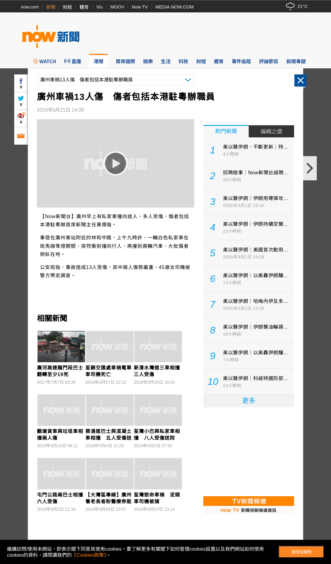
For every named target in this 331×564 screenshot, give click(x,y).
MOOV (117, 6)
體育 (84, 7)
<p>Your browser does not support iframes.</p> (248, 451)
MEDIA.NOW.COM (175, 6)
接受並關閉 (301, 552)
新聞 (50, 7)
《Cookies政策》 (89, 555)
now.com (30, 6)
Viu (99, 6)
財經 (67, 7)
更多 (248, 401)
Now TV (140, 6)
